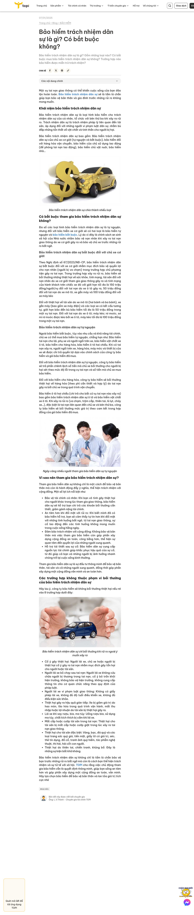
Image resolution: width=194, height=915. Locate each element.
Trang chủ (41, 5)
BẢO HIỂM (65, 23)
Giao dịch (181, 5)
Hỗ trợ (136, 5)
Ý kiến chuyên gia (117, 5)
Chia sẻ (42, 71)
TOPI (79, 765)
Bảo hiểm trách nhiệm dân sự (78, 94)
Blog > (56, 23)
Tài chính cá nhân (77, 5)
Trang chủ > (45, 23)
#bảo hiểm (44, 789)
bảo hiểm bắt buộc (65, 234)
